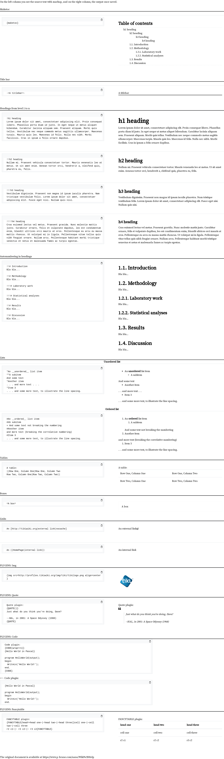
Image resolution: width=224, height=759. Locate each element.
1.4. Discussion (138, 63)
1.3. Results (136, 59)
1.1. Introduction (139, 44)
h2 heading (136, 33)
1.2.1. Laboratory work (148, 52)
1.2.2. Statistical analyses (149, 55)
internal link (129, 550)
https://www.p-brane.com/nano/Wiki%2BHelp (68, 757)
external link (129, 528)
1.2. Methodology (139, 48)
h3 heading (142, 37)
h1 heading (129, 29)
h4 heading (148, 40)
